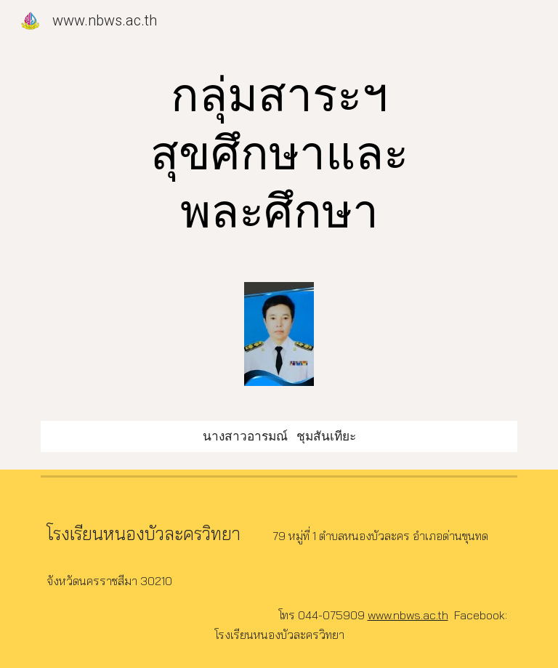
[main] (278, 154)
